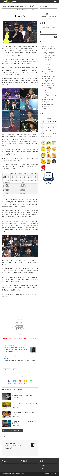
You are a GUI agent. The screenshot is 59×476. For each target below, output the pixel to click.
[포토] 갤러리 (48, 99)
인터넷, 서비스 (50, 69)
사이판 (48, 90)
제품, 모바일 (50, 55)
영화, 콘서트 (49, 67)
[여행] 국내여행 (48, 83)
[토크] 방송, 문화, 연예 (21, 10)
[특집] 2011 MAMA (49, 81)
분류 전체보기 (47, 46)
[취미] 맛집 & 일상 (49, 102)
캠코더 (48, 60)
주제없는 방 (47, 109)
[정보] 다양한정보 (49, 78)
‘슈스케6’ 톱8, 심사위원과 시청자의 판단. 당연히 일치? (18, 6)
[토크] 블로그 (48, 104)
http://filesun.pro (8, 345)
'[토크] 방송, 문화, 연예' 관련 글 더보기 (13, 430)
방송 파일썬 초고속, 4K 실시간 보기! (14, 347)
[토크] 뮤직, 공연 (49, 76)
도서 (47, 62)
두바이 (48, 92)
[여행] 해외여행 (48, 85)
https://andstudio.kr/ (9, 356)
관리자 (43, 465)
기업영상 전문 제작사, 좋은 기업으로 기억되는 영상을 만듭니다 (19, 360)
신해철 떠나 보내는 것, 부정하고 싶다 (22, 395)
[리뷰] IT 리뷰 (48, 53)
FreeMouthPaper (10, 443)
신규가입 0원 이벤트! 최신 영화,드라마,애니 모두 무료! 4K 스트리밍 (15, 350)
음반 (47, 64)
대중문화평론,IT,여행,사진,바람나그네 (13, 445)
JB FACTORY (54, 473)
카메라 (48, 57)
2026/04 (48, 118)
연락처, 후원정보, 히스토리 (48, 27)
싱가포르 (48, 88)
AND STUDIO (8, 358)
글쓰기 (43, 468)
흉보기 (46, 106)
